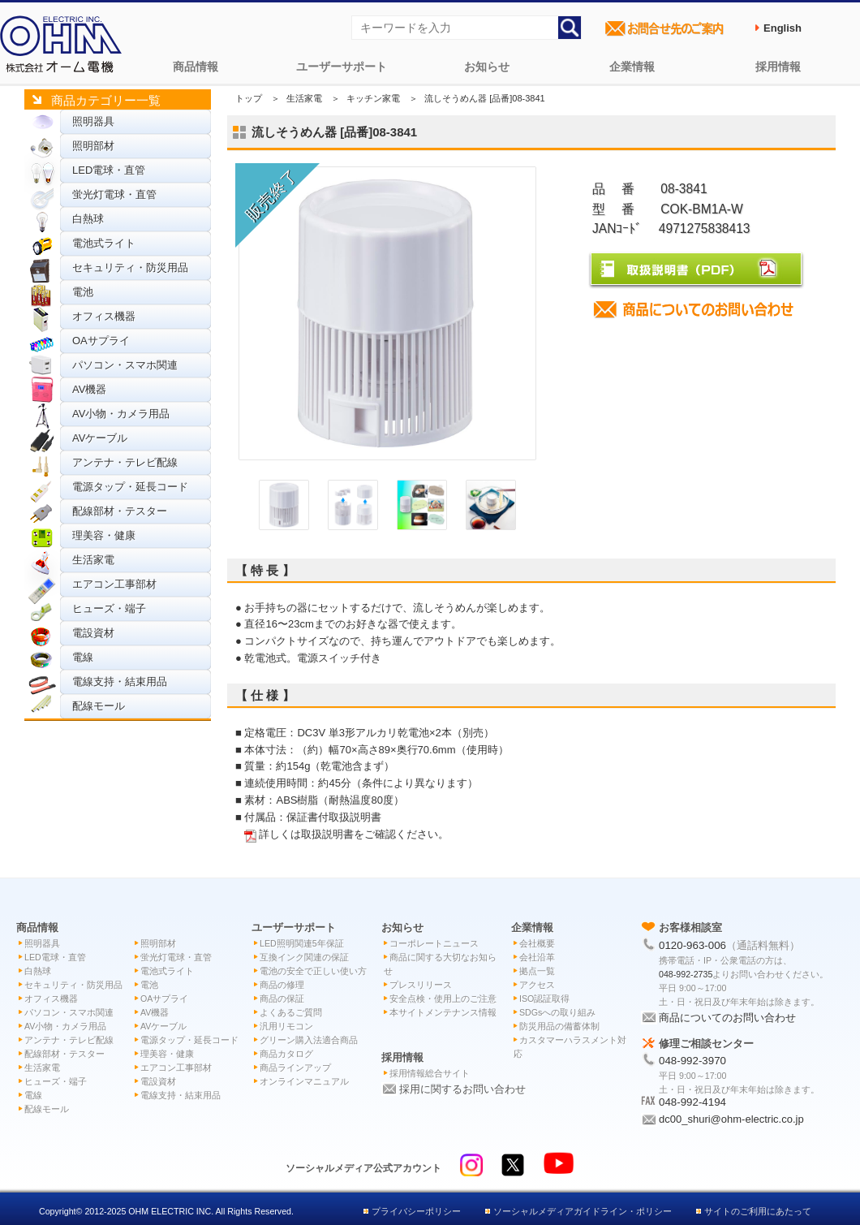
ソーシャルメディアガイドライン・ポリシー (582, 1211)
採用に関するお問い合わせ (462, 1089)
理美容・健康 (103, 535)
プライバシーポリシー (416, 1211)
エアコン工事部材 (114, 584)
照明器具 (93, 121)
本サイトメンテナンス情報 (443, 1012)
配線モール (98, 706)
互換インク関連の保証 (304, 957)
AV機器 (89, 389)
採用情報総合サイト (429, 1073)
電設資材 (93, 633)
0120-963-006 (692, 945)
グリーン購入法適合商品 (309, 1040)
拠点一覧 (537, 971)
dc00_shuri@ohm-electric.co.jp (731, 1119)
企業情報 (632, 66)
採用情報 (778, 66)
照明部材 (93, 146)
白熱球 (88, 219)
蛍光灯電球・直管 (114, 194)
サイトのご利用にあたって (757, 1211)
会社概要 (537, 943)
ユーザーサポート (341, 66)
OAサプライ (101, 340)
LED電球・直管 (108, 170)
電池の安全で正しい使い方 (313, 971)
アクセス (537, 985)
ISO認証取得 (544, 998)
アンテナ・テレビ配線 (125, 462)
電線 (82, 657)
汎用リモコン (286, 1026)
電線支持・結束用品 (119, 681)
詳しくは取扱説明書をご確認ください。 (354, 834)
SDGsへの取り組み (557, 1012)
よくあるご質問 (291, 1012)
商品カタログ (286, 1054)
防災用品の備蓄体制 (559, 1026)
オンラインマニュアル (304, 1081)
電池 (82, 292)
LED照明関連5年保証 (302, 943)
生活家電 (93, 560)
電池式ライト (103, 243)
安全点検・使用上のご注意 (443, 998)
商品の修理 (282, 985)
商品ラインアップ (295, 1067)
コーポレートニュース (434, 943)
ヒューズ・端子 (109, 608)
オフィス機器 (103, 316)
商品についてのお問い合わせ (727, 1017)
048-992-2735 (685, 974)
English (782, 28)
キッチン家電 (373, 98)
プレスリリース (420, 985)
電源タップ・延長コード (130, 487)
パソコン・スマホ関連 (125, 365)
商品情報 (195, 66)
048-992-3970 (692, 1061)
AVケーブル (99, 438)
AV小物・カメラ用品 (121, 414)
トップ (248, 98)
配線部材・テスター (119, 511)
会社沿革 (537, 957)
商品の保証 (282, 998)
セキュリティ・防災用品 (130, 267)
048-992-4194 (692, 1102)
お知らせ (487, 66)
